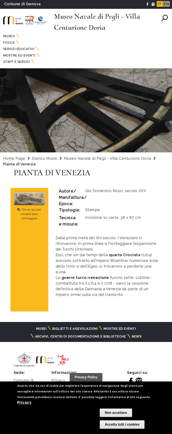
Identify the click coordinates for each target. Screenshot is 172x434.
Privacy (24, 402)
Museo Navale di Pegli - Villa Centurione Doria (108, 158)
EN (166, 4)
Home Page (14, 158)
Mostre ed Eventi (19, 55)
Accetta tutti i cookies (122, 424)
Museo (9, 36)
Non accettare (116, 412)
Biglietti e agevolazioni (75, 329)
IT (159, 4)
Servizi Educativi (18, 49)
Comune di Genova (22, 4)
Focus (8, 43)
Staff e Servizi (16, 62)
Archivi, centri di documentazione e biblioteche (80, 336)
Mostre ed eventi (120, 329)
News (137, 336)
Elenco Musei (44, 158)
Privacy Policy (86, 377)
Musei (41, 329)
